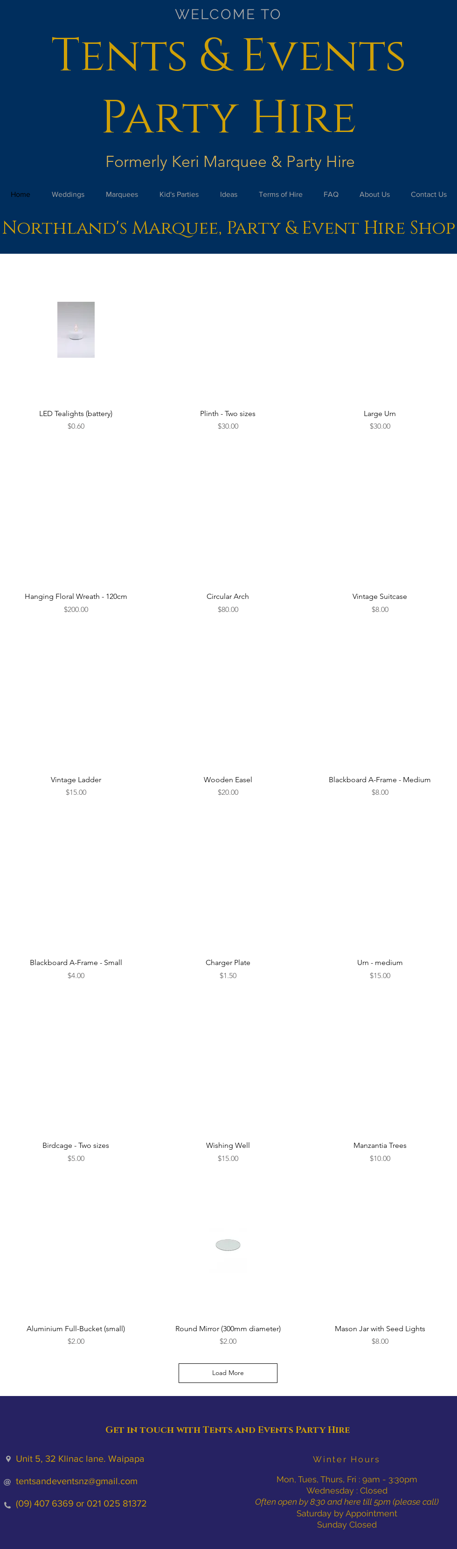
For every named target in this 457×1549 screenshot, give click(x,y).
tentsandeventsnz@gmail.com (77, 1481)
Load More (228, 1372)
